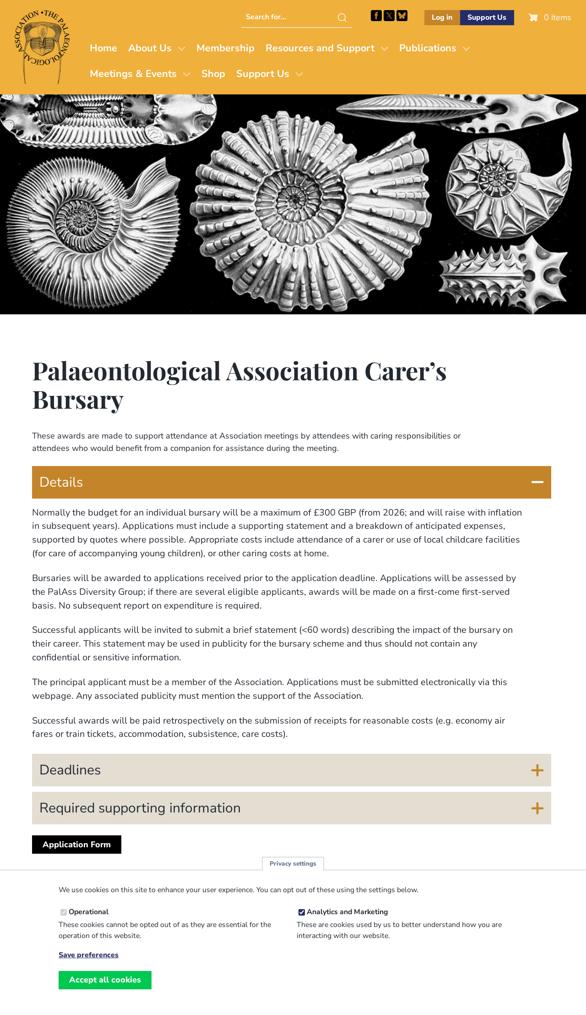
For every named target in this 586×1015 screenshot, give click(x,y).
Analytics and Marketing (347, 916)
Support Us (486, 17)
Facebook (376, 15)
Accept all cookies (105, 983)
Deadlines (70, 770)
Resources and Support (320, 48)
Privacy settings (293, 867)
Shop (213, 74)
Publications (427, 48)
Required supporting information (140, 808)
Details (61, 482)
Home (103, 48)
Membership (225, 48)
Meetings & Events (133, 74)
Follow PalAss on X (389, 15)
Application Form (77, 844)
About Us (150, 48)
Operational (89, 916)
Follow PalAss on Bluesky (401, 15)
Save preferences (89, 959)
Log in (442, 17)
